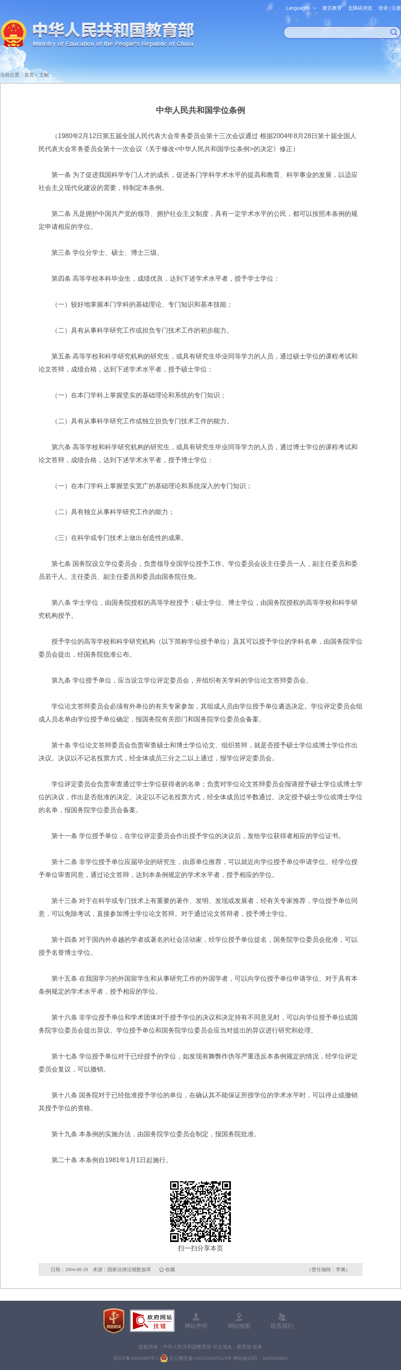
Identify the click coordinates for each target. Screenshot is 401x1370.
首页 (29, 75)
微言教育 (332, 8)
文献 (44, 75)
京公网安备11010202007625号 (200, 1358)
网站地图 (239, 1326)
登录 (383, 8)
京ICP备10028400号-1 (136, 1358)
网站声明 (196, 1326)
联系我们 (282, 1326)
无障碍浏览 (360, 8)
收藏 (170, 1269)
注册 (396, 8)
